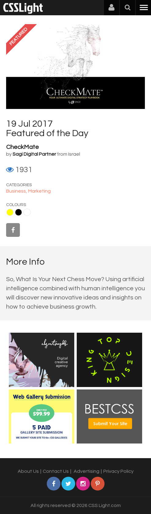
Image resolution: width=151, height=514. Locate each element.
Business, (17, 191)
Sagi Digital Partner (34, 154)
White (27, 212)
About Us (28, 471)
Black (18, 212)
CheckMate (22, 147)
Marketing (39, 191)
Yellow (10, 212)
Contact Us (56, 471)
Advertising (86, 471)
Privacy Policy (118, 471)
